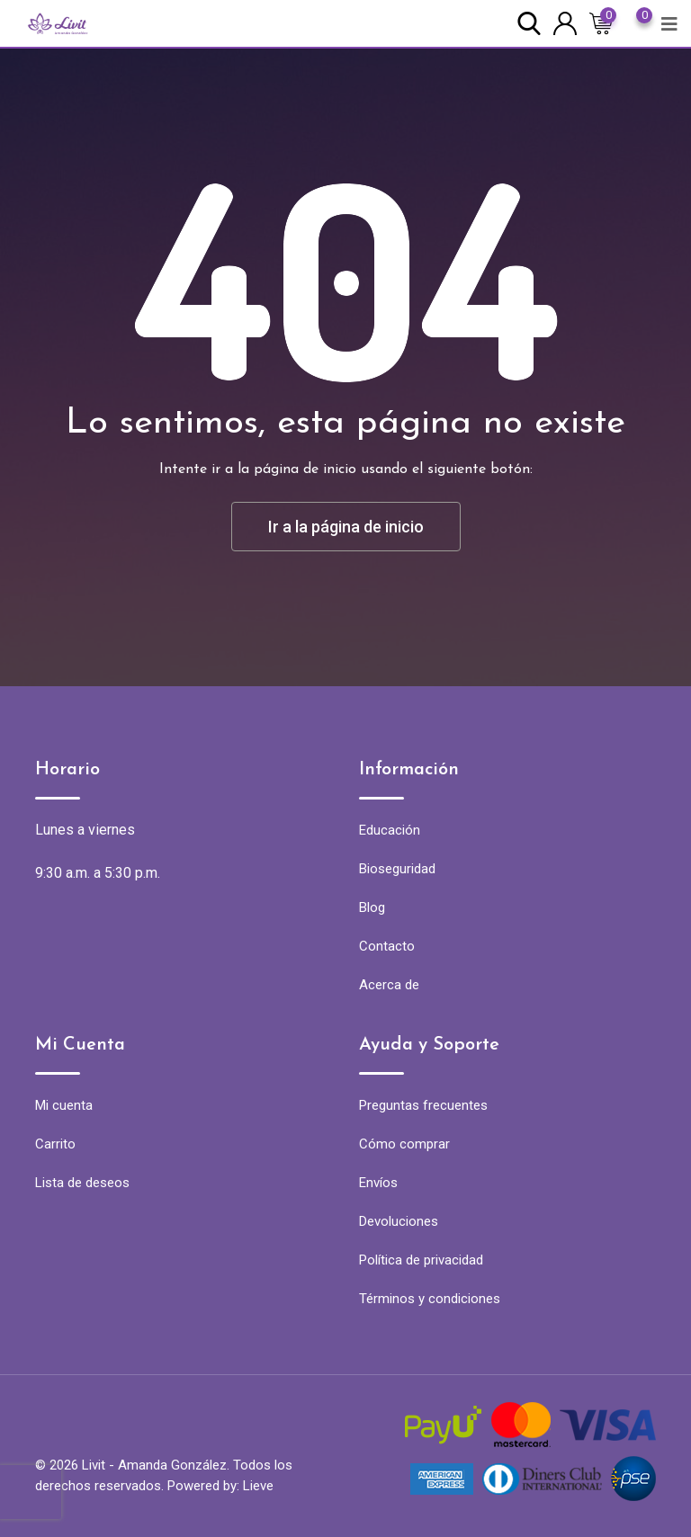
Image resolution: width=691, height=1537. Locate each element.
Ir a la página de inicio (346, 526)
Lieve (258, 1486)
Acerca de (389, 985)
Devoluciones (398, 1221)
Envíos (378, 1183)
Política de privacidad (421, 1260)
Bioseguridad (397, 869)
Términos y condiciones (429, 1299)
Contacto (387, 946)
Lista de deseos (82, 1183)
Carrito (55, 1144)
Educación (389, 830)
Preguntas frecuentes (423, 1105)
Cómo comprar (404, 1144)
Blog (372, 907)
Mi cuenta (64, 1105)
